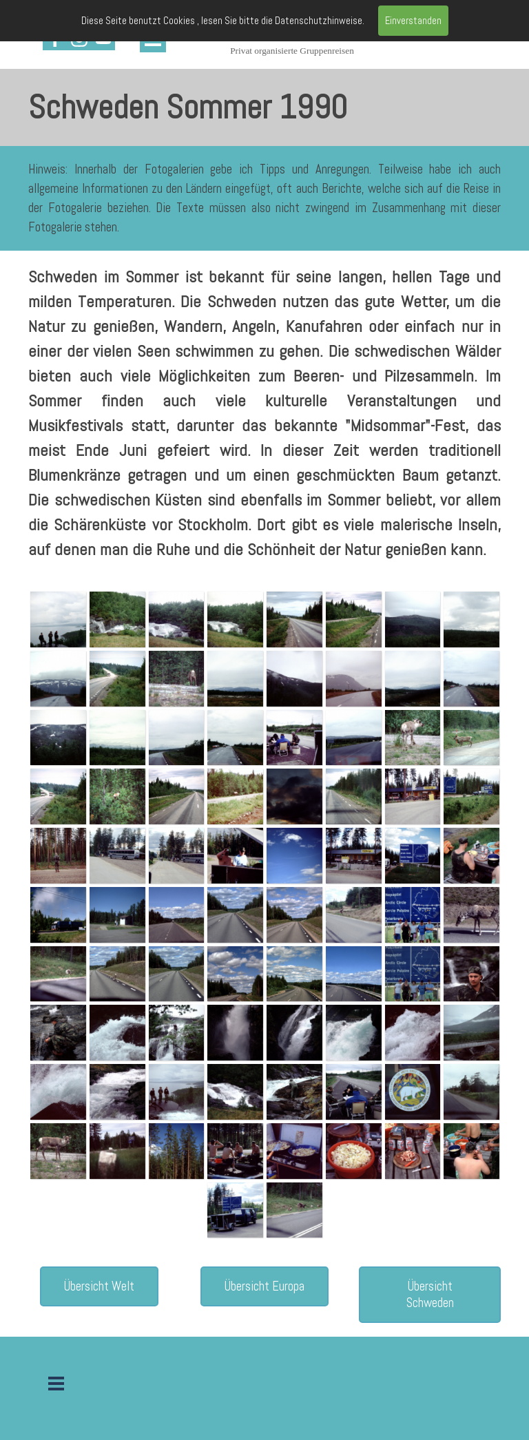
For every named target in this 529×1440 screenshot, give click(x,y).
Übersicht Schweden (430, 1294)
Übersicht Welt (99, 1286)
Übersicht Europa (264, 1286)
